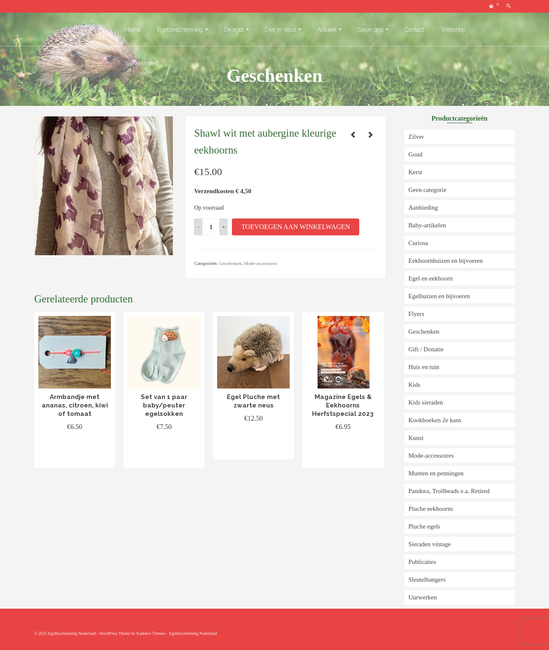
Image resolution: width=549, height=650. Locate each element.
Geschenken (230, 263)
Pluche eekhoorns (431, 508)
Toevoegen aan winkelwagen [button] (74, 451)
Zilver (416, 136)
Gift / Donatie (426, 349)
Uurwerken (423, 597)
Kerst (416, 172)
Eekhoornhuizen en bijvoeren (446, 260)
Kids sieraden (426, 402)
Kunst (416, 437)
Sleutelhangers (427, 579)
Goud (416, 154)
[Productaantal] (210, 226)
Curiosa (418, 243)
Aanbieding (423, 207)
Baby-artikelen (427, 225)
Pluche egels (424, 526)
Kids (414, 384)
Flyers (417, 313)
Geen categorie (428, 189)
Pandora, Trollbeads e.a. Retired (449, 491)
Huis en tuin (424, 367)
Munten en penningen (436, 473)
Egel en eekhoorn (431, 278)
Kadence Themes (150, 633)
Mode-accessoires (260, 263)
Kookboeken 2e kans (435, 420)
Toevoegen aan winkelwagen (295, 226)
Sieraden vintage (430, 544)
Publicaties (422, 561)
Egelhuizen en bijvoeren (439, 296)
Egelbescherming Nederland (193, 633)
